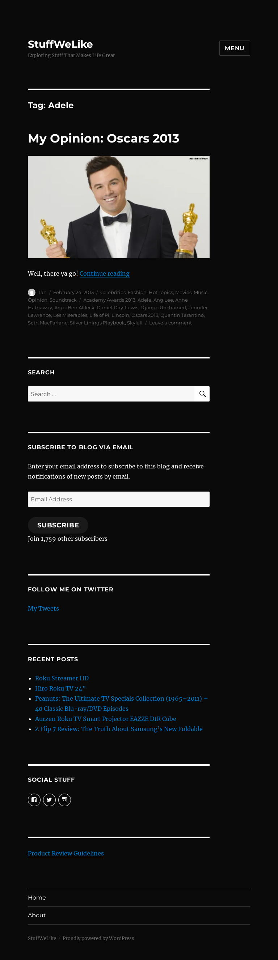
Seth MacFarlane (48, 323)
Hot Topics (161, 292)
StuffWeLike (60, 44)
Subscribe (58, 525)
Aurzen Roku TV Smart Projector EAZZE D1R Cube (105, 718)
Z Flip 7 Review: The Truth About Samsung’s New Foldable (119, 728)
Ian (43, 292)
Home (37, 897)
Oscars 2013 (144, 315)
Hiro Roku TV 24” (60, 688)
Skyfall (135, 323)
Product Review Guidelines (66, 853)
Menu (235, 48)
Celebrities (113, 292)
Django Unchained (163, 307)
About (37, 915)
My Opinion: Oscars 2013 (104, 138)
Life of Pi (99, 315)
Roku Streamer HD (62, 678)
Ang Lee (163, 300)
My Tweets (43, 608)
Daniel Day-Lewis (117, 307)
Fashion (137, 292)
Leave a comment (170, 323)
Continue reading (105, 273)
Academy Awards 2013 (109, 300)
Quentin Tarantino (182, 315)
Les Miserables (70, 315)
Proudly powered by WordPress (98, 938)
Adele (144, 300)
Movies (183, 292)
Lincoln (120, 315)
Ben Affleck (81, 307)
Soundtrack (63, 300)
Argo (60, 307)
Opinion (37, 300)
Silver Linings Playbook (97, 323)
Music (200, 292)
